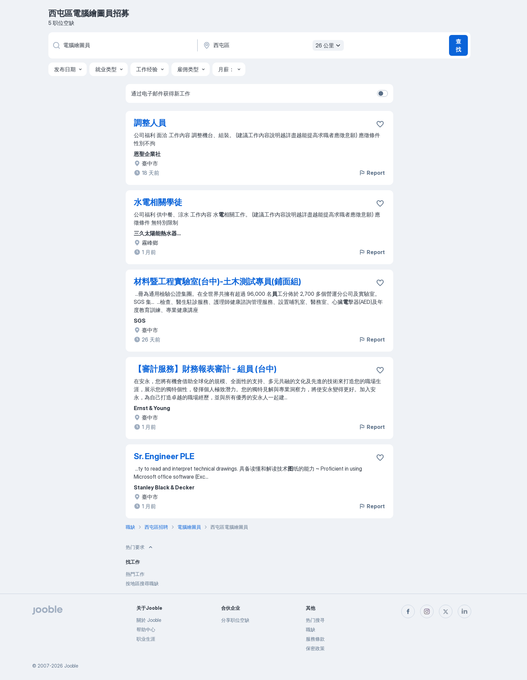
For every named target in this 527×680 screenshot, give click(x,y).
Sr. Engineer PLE (164, 456)
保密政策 (315, 648)
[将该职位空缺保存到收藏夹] (380, 124)
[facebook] (408, 611)
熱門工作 (135, 574)
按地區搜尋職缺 (142, 583)
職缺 (310, 629)
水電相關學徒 (158, 202)
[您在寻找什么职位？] (122, 45)
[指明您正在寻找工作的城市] (273, 45)
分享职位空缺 (235, 620)
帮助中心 (145, 629)
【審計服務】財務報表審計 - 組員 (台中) (205, 369)
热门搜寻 (315, 620)
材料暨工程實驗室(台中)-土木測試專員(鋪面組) (217, 281)
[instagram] (427, 611)
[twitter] (445, 611)
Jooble (71, 666)
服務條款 (315, 639)
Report (372, 172)
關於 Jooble (148, 620)
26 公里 (329, 45)
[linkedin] (464, 611)
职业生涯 (145, 639)
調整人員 (150, 123)
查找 (458, 45)
